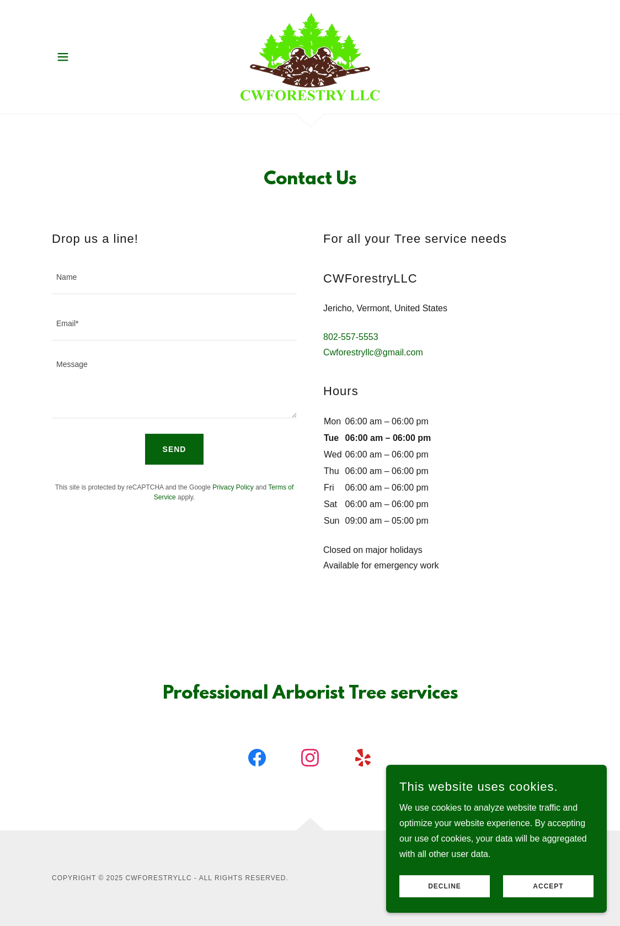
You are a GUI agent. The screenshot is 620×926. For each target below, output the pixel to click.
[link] (310, 56)
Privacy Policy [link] (233, 487)
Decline (444, 894)
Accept (548, 894)
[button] (63, 57)
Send (174, 449)
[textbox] (174, 277)
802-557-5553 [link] (350, 337)
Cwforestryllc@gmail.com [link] (373, 352)
